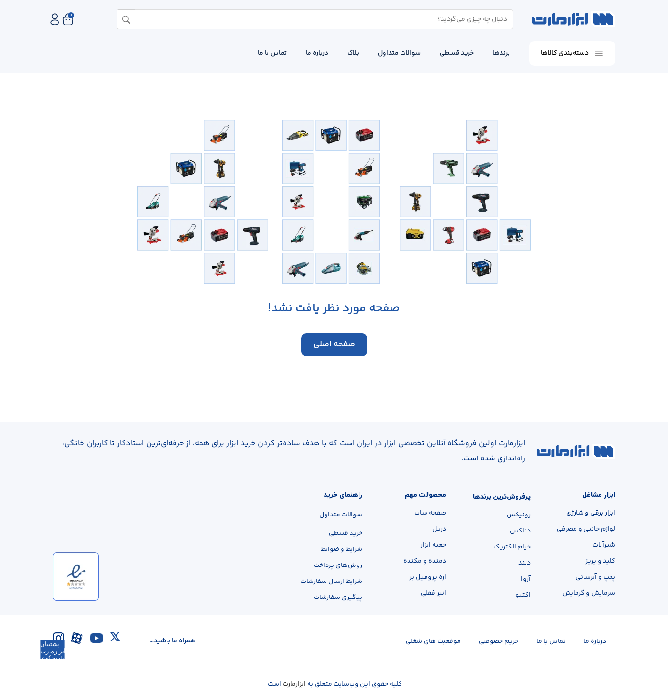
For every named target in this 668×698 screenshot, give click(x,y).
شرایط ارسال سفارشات (331, 581)
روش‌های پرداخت (338, 565)
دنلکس (520, 531)
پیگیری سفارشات (338, 597)
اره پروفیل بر (427, 578)
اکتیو (523, 595)
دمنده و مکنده (424, 562)
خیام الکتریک (512, 547)
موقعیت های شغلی (433, 641)
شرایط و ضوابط (341, 549)
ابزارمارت (294, 684)
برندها (501, 53)
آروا (526, 579)
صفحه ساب (430, 513)
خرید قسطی (457, 53)
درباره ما (317, 53)
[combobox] (318, 19)
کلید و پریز (600, 562)
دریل (439, 529)
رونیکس (519, 515)
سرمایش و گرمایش (588, 594)
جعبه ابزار (433, 545)
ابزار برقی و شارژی (590, 513)
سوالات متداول (399, 53)
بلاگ (353, 53)
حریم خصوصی (498, 641)
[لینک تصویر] (576, 451)
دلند (524, 563)
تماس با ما (272, 53)
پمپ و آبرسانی (595, 578)
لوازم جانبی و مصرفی (586, 529)
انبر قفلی (433, 594)
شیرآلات (604, 545)
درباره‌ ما (595, 641)
